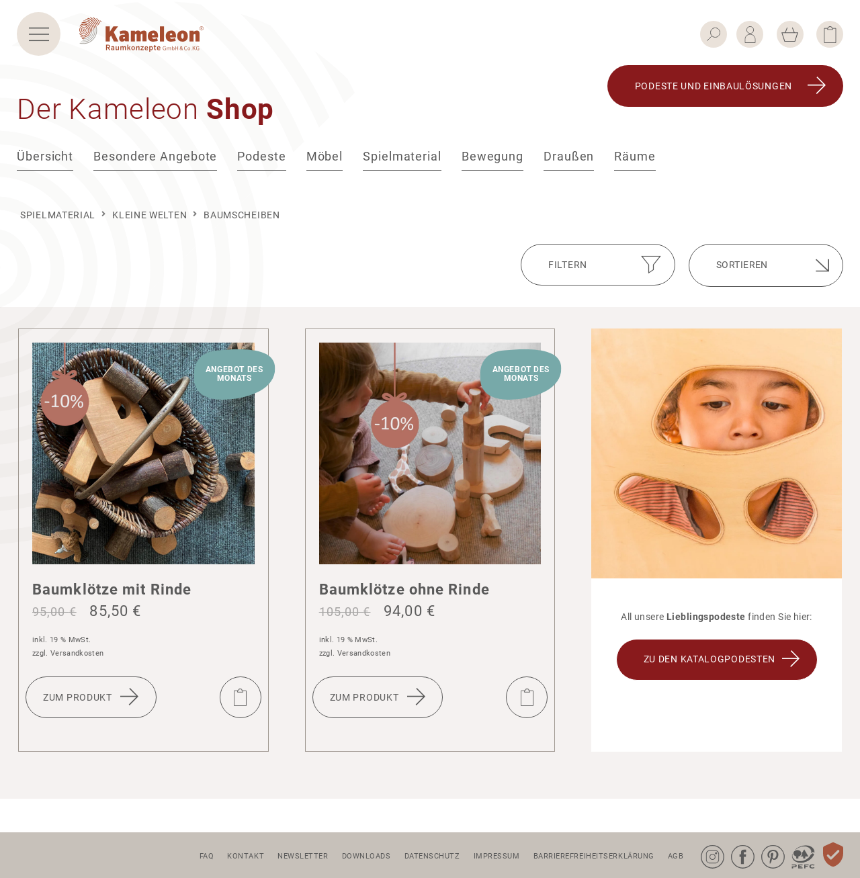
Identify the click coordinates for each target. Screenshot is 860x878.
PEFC (792, 845)
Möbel (324, 166)
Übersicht (45, 166)
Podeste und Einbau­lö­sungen (713, 95)
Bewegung (492, 166)
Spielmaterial (402, 166)
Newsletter (303, 856)
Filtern (567, 264)
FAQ (207, 856)
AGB (676, 856)
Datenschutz (432, 856)
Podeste (261, 166)
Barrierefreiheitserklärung (593, 856)
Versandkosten (76, 653)
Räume (635, 166)
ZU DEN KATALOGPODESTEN (709, 659)
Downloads (366, 856)
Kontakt (245, 856)
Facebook (733, 845)
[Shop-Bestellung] (766, 265)
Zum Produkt (77, 697)
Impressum (497, 856)
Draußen (569, 166)
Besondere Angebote (155, 166)
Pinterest (764, 845)
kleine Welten (149, 215)
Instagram (703, 845)
